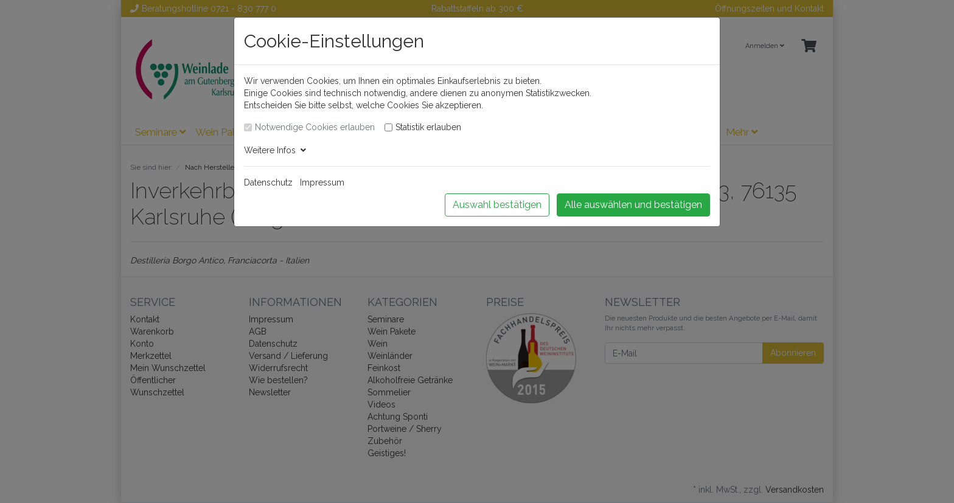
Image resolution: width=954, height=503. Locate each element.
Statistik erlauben (428, 127)
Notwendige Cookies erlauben (315, 127)
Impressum (322, 182)
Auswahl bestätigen (497, 204)
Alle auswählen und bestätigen (633, 204)
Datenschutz (268, 182)
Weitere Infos (275, 150)
